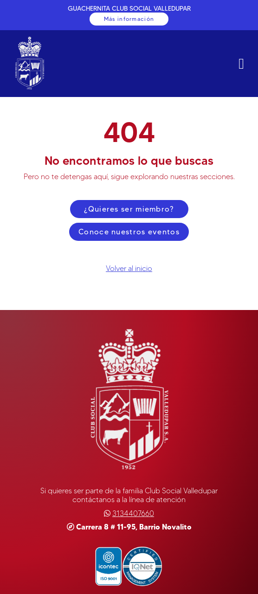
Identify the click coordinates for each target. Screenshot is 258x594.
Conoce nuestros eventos (129, 231)
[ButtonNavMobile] (241, 63)
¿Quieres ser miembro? (129, 209)
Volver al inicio (129, 268)
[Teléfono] (133, 513)
